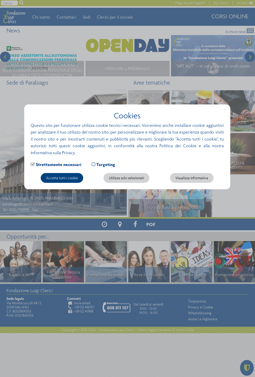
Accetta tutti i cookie (62, 178)
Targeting (105, 164)
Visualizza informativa (191, 178)
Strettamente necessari (58, 164)
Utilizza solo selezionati (126, 178)
